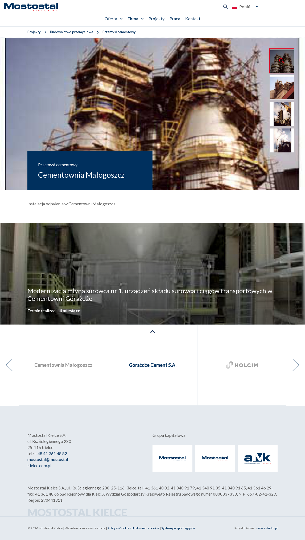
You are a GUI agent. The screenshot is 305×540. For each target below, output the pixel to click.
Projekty (156, 18)
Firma (132, 18)
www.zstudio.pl (267, 528)
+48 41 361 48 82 (51, 453)
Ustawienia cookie (146, 528)
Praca (175, 18)
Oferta (111, 18)
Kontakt (192, 18)
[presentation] (9, 365)
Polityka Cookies (119, 528)
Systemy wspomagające (178, 528)
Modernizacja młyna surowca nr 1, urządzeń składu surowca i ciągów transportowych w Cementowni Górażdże (149, 294)
